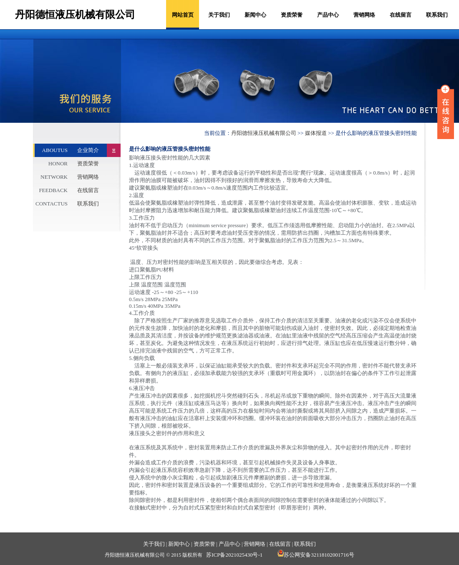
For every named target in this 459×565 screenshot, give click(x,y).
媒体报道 (316, 133)
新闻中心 (255, 15)
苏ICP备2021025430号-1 (234, 555)
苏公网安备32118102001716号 (315, 555)
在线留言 (400, 15)
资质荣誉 (292, 15)
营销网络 (364, 15)
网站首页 (183, 15)
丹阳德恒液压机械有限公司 (263, 133)
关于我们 (219, 15)
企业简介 (88, 150)
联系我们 (437, 15)
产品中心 (328, 15)
